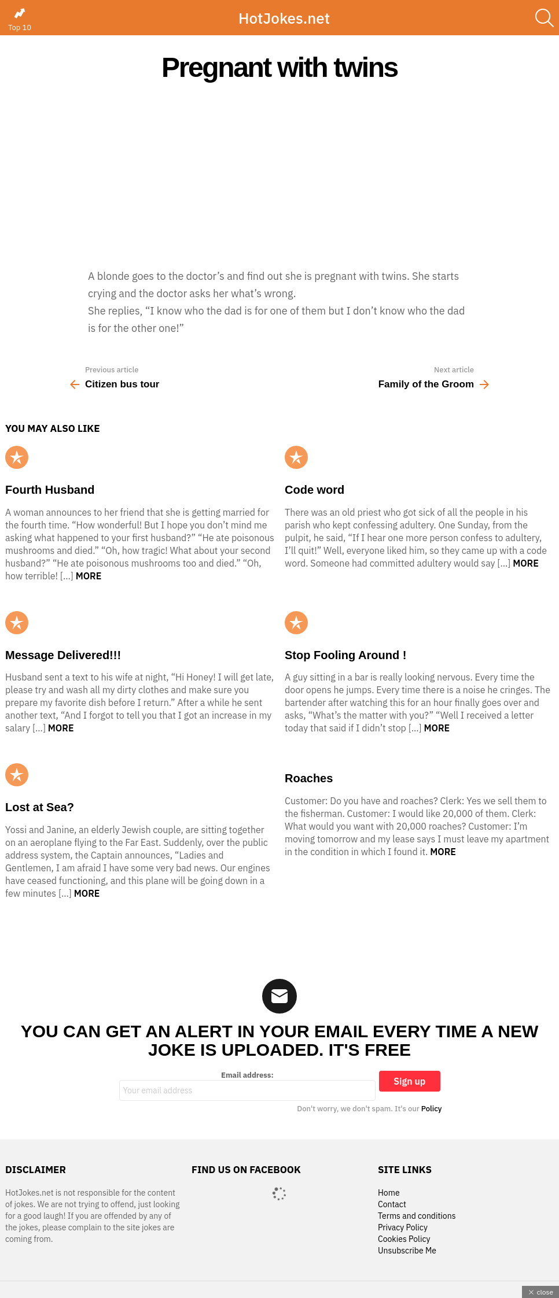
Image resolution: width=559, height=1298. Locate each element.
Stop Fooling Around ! (345, 655)
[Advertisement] (279, 175)
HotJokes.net (284, 18)
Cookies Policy (404, 1239)
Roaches (309, 778)
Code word (314, 489)
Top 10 (19, 20)
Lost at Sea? (39, 807)
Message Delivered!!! (63, 655)
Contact (392, 1205)
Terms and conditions (417, 1216)
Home (389, 1193)
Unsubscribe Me (407, 1251)
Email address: (247, 1086)
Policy (431, 1109)
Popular (16, 457)
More (89, 576)
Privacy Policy (403, 1228)
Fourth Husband (49, 489)
